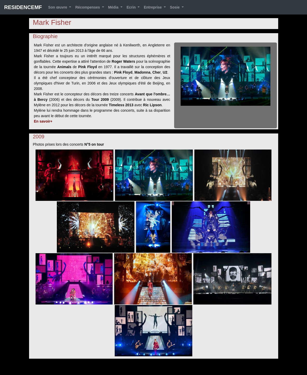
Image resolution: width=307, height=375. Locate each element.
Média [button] (114, 7)
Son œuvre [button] (58, 7)
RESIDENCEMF (23, 7)
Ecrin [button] (132, 7)
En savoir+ (43, 121)
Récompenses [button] (88, 7)
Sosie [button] (175, 7)
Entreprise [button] (153, 7)
